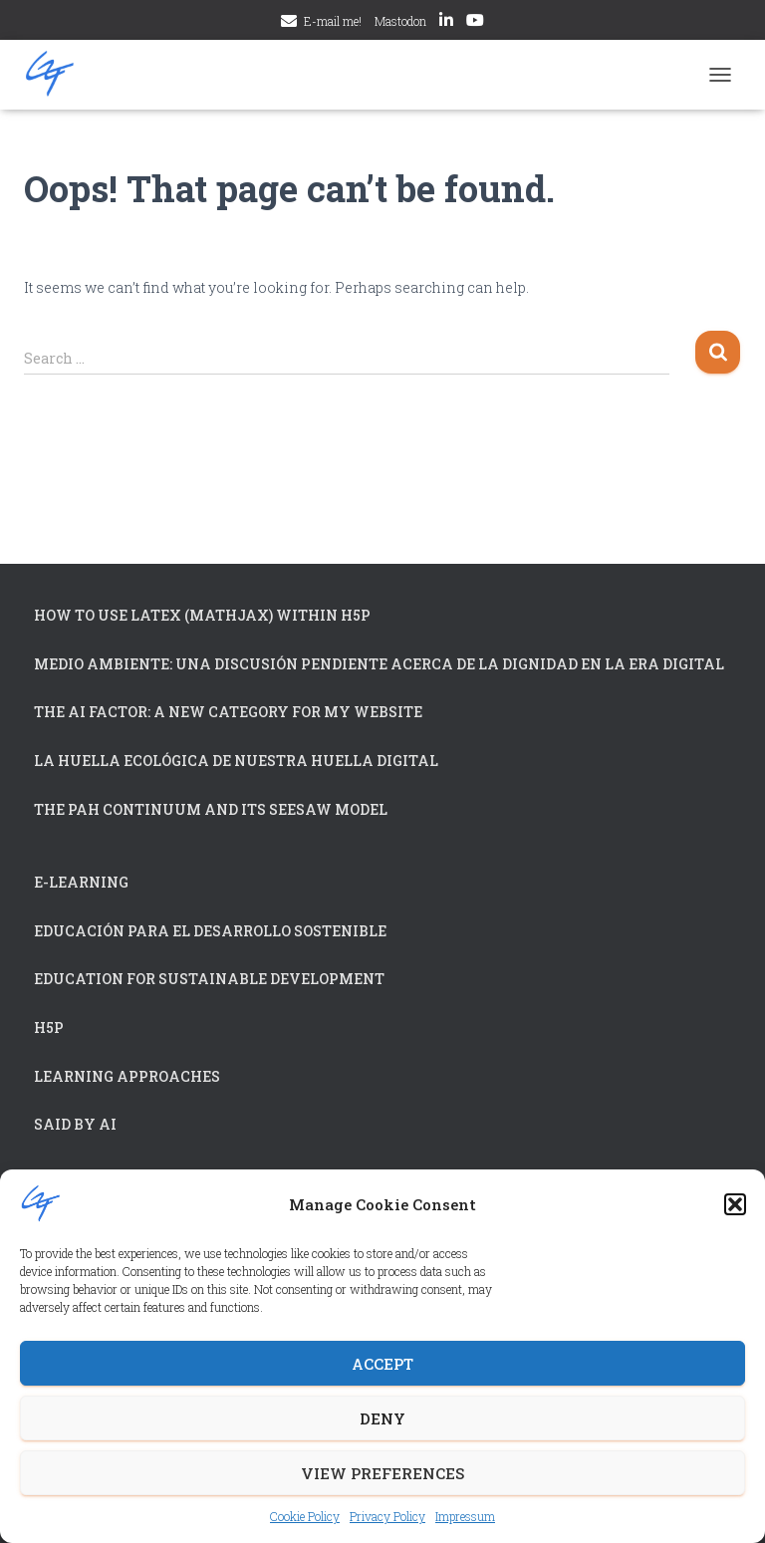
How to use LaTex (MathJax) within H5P (202, 615)
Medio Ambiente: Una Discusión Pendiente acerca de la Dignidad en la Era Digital (379, 663)
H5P (49, 1027)
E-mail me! (333, 21)
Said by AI (75, 1124)
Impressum (465, 1516)
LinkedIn (446, 23)
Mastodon (400, 21)
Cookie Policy (305, 1516)
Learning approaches (127, 1076)
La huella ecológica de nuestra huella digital (236, 760)
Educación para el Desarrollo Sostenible (210, 930)
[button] (735, 1204)
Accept (382, 1364)
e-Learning (81, 882)
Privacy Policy (387, 1516)
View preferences (382, 1473)
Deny (382, 1418)
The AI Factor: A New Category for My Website (228, 711)
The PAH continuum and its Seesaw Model (210, 809)
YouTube (475, 23)
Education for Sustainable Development (209, 978)
